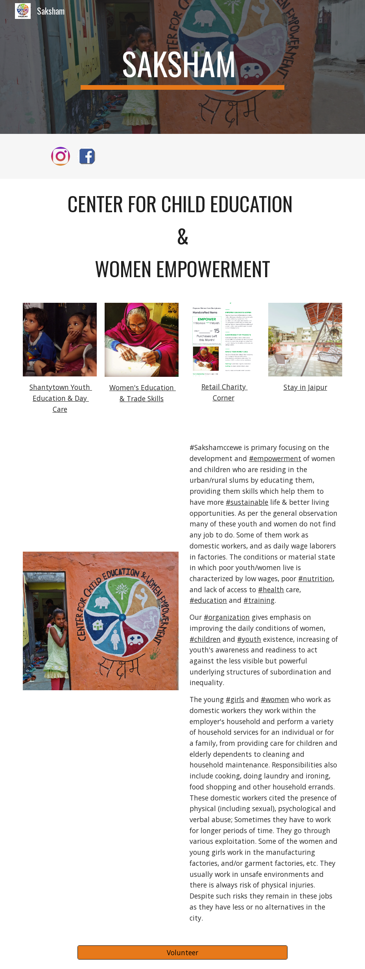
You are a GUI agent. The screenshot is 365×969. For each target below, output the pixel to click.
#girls (235, 699)
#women (275, 699)
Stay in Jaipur (305, 387)
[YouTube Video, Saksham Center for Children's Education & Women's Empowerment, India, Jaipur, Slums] (100, 491)
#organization (227, 617)
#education (208, 600)
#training (259, 600)
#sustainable (247, 502)
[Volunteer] (182, 952)
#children (205, 639)
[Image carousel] (223, 339)
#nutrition (315, 578)
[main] (182, 67)
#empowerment (275, 458)
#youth (249, 639)
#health (271, 589)
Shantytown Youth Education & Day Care (60, 397)
